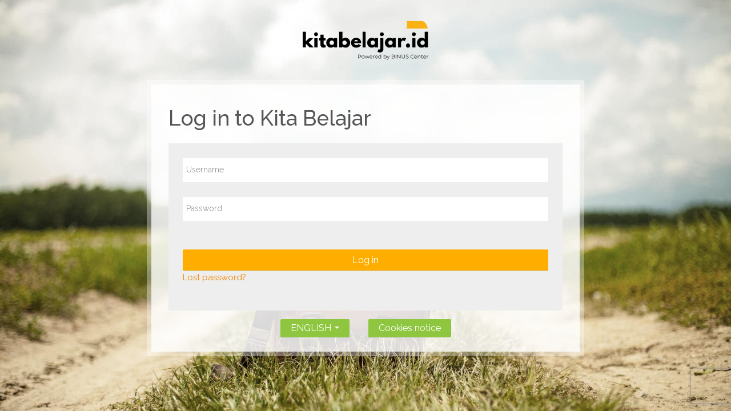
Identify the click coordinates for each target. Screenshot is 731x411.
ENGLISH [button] (315, 326)
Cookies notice (410, 328)
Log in (365, 260)
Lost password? (214, 277)
